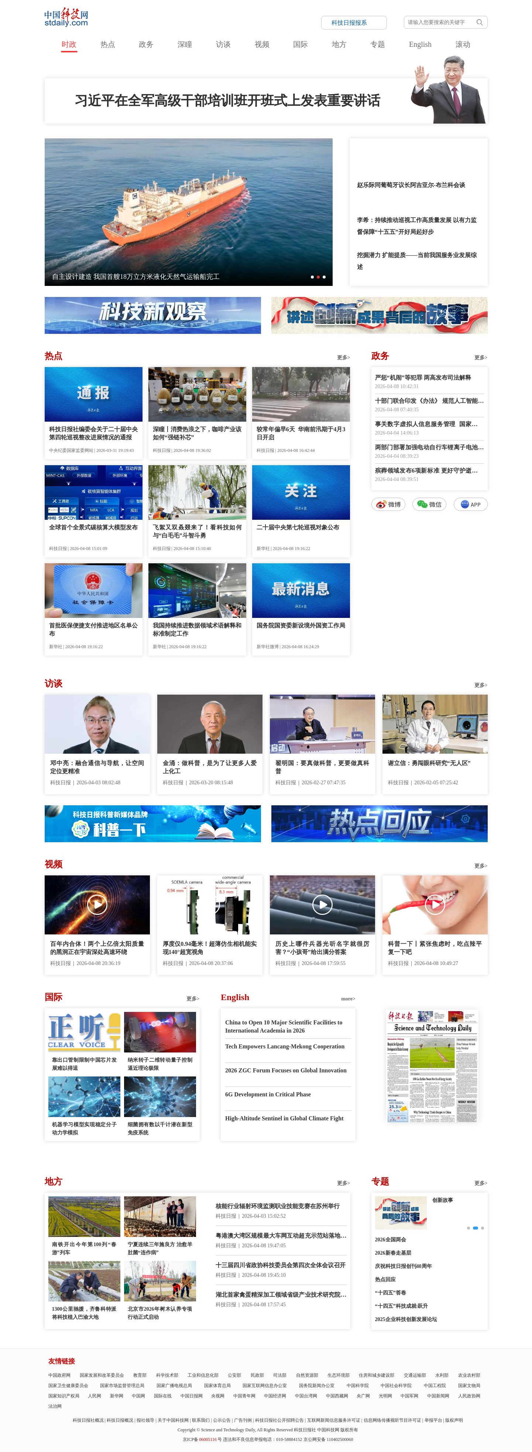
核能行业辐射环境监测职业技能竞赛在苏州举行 (278, 1206)
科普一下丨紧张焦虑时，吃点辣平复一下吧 (435, 948)
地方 (339, 44)
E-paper (432, 1131)
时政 (69, 44)
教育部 (140, 1375)
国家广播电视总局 (174, 1385)
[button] (312, 277)
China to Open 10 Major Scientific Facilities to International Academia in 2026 (283, 1026)
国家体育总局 (217, 1385)
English (420, 44)
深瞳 (185, 44)
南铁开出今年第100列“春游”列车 (84, 1248)
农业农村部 (469, 1375)
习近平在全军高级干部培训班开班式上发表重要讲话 (227, 100)
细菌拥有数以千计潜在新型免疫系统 (160, 1128)
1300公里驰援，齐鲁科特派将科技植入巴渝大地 (84, 1313)
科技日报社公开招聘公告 (279, 1420)
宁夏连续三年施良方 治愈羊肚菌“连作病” (160, 1248)
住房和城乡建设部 (376, 1375)
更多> (343, 357)
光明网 (385, 1396)
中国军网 (409, 1396)
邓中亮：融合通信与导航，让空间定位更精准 (97, 767)
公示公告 (222, 1420)
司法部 (279, 1375)
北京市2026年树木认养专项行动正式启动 (160, 1313)
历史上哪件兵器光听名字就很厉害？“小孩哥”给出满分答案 (322, 948)
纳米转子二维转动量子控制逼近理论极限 (160, 1064)
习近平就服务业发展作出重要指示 (401, 150)
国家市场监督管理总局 (122, 1385)
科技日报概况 (120, 1420)
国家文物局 (469, 1385)
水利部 (442, 1375)
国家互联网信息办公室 (265, 1385)
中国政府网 (59, 1375)
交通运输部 (415, 1375)
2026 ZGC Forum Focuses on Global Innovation (286, 1070)
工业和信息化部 (203, 1375)
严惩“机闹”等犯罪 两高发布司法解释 (423, 377)
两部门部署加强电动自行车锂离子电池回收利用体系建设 (429, 448)
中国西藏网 (337, 1396)
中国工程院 (435, 1385)
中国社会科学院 (396, 1385)
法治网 (55, 1406)
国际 (300, 44)
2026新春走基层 (393, 1253)
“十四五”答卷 (390, 1293)
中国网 (138, 1396)
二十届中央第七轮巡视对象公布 (298, 527)
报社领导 (145, 1420)
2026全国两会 (390, 1239)
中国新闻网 (438, 1396)
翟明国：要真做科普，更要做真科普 (322, 767)
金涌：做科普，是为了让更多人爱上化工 (210, 767)
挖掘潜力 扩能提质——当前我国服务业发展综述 (417, 261)
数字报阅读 (429, 645)
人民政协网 (469, 1396)
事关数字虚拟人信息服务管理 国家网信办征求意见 (429, 425)
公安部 (234, 1375)
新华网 (116, 1396)
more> (348, 999)
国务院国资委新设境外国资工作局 (301, 625)
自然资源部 (307, 1375)
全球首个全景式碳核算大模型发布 (93, 527)
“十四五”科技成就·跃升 (401, 1306)
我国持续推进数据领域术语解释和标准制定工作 (197, 629)
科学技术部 (167, 1375)
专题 (377, 44)
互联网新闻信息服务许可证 (333, 1420)
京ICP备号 (202, 1439)
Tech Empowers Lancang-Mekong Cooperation (284, 1046)
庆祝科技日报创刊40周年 (403, 1266)
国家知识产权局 (63, 1396)
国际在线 (163, 1396)
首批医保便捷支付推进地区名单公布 (93, 629)
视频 (262, 44)
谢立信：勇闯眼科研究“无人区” (429, 763)
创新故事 (442, 1200)
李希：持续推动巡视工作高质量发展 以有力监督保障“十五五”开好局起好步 (417, 226)
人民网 (94, 1396)
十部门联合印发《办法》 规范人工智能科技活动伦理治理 (429, 401)
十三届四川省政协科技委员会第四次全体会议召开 (281, 1265)
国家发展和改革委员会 (102, 1375)
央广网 (363, 1396)
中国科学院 (358, 1385)
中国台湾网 (306, 1396)
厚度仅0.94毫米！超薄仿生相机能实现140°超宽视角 (210, 948)
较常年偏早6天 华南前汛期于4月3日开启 (301, 433)
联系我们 (201, 1420)
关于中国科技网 (173, 1420)
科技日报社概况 (88, 1420)
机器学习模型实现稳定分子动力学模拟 (84, 1128)
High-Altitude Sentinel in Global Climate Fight (284, 1118)
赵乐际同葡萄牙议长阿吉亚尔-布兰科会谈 (411, 185)
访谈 (223, 44)
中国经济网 (275, 1396)
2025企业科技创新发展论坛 (406, 1319)
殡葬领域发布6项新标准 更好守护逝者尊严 (429, 471)
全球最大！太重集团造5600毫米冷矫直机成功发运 (125, 276)
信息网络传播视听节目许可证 (392, 1420)
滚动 (463, 44)
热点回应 (385, 1279)
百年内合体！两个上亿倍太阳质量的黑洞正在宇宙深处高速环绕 (97, 948)
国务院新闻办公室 (316, 1385)
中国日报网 (192, 1396)
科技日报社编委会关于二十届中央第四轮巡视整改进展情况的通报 (93, 433)
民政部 (257, 1375)
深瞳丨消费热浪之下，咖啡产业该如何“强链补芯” (197, 433)
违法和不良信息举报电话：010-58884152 (262, 1439)
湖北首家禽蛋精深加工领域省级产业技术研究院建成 (281, 1295)
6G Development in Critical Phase (268, 1094)
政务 (146, 44)
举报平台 (433, 1420)
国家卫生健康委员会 (68, 1385)
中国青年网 (244, 1396)
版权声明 (454, 1420)
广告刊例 (243, 1420)
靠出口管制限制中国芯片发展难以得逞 (84, 1064)
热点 (107, 44)
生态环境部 (338, 1375)
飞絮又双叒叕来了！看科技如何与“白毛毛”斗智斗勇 (197, 531)
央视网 (217, 1396)
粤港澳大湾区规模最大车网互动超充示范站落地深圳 (281, 1236)
